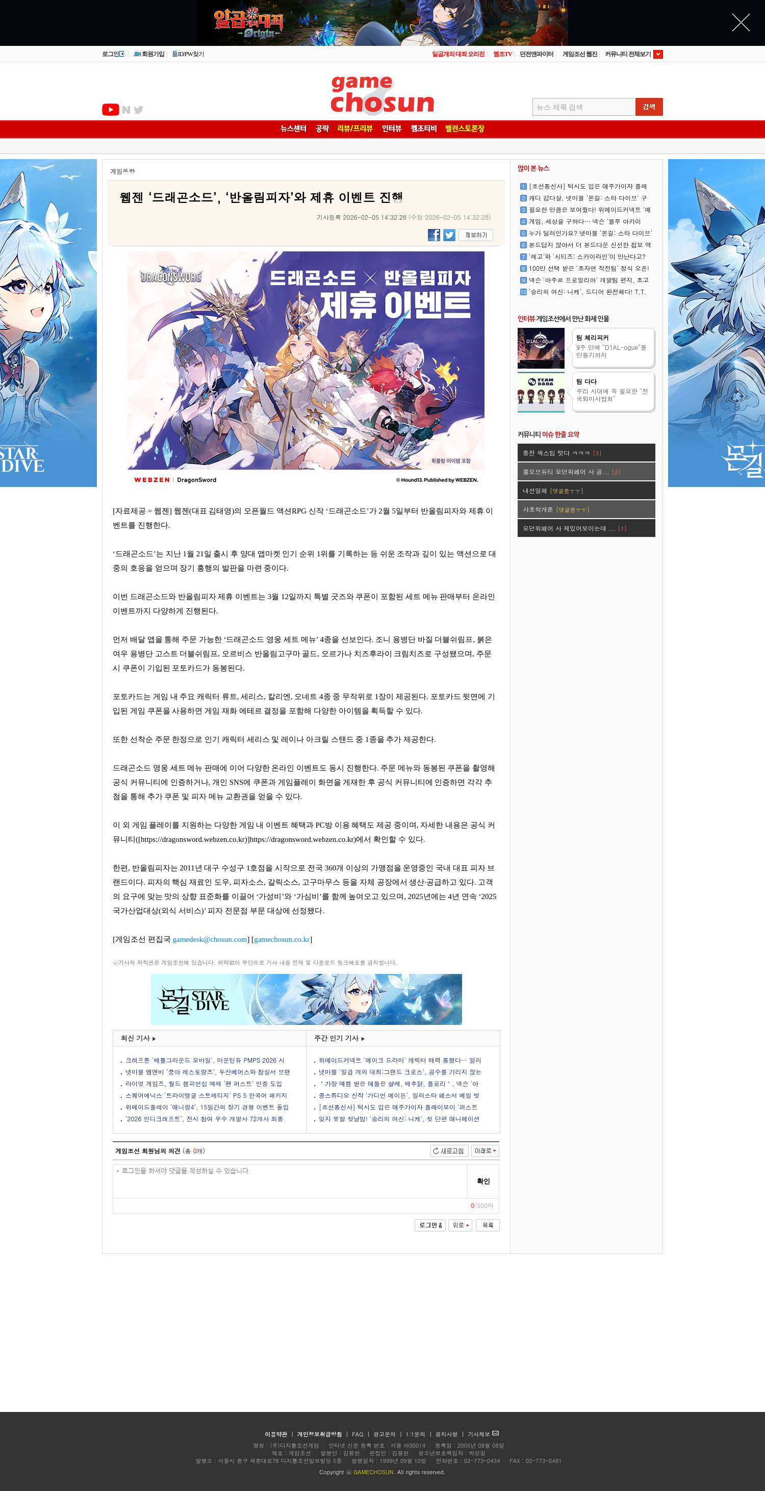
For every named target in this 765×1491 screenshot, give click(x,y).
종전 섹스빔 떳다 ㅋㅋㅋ (562, 452)
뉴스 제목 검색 (560, 107)
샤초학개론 (556, 509)
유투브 (110, 110)
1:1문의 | (420, 1434)
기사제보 (483, 1434)
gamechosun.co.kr (282, 939)
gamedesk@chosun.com (210, 939)
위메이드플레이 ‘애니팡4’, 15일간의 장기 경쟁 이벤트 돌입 (207, 1106)
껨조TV (502, 54)
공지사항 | (451, 1434)
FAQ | (362, 1434)
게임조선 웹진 (580, 54)
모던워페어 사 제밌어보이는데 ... (575, 528)
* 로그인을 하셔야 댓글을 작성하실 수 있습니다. (290, 1182)
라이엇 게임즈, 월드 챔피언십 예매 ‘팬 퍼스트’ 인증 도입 (204, 1083)
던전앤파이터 (536, 54)
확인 (483, 1181)
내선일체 (553, 490)
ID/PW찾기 (188, 54)
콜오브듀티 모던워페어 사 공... (572, 471)
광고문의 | (387, 1434)
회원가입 (148, 54)
